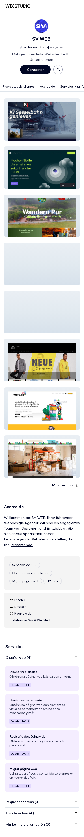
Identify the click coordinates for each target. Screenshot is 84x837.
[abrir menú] (76, 6)
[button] (42, 119)
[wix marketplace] (17, 6)
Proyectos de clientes (18, 86)
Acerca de (47, 86)
